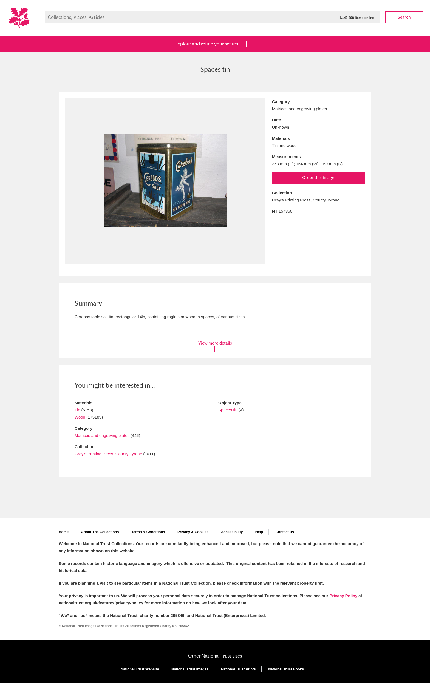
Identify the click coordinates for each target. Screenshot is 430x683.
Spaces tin (227, 410)
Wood (80, 417)
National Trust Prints (238, 669)
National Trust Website (140, 669)
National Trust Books (286, 669)
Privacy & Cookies (192, 532)
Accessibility (232, 532)
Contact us (284, 532)
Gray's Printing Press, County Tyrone (108, 453)
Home (64, 532)
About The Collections (100, 532)
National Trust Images (189, 669)
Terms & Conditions (148, 532)
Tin (77, 410)
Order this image (318, 177)
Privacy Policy (343, 595)
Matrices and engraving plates (102, 435)
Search (404, 17)
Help (259, 532)
